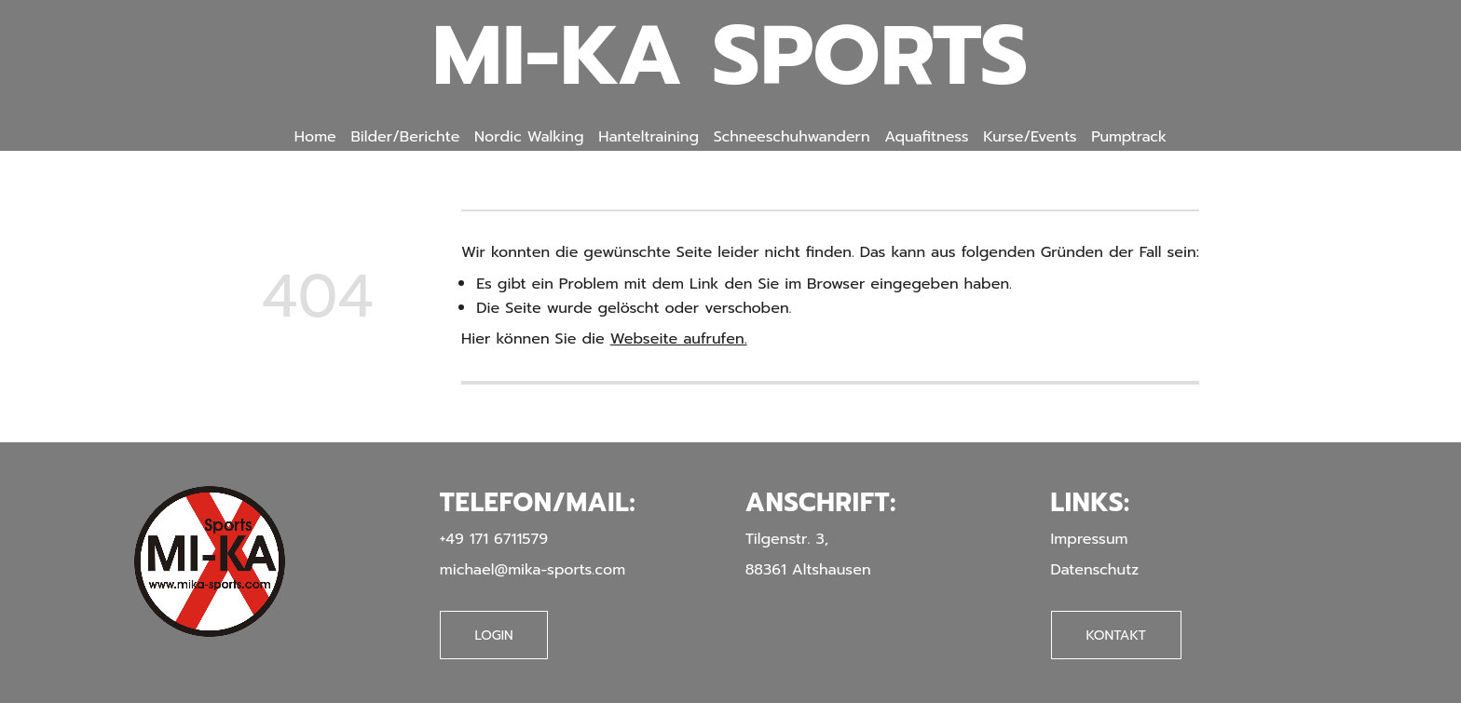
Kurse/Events (1029, 137)
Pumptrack (1129, 137)
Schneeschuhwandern (792, 137)
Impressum (1089, 538)
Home (315, 137)
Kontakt (1115, 635)
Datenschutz (1095, 569)
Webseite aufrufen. (678, 338)
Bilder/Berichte (404, 137)
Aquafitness (926, 137)
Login (494, 635)
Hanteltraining (648, 137)
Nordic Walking (528, 137)
